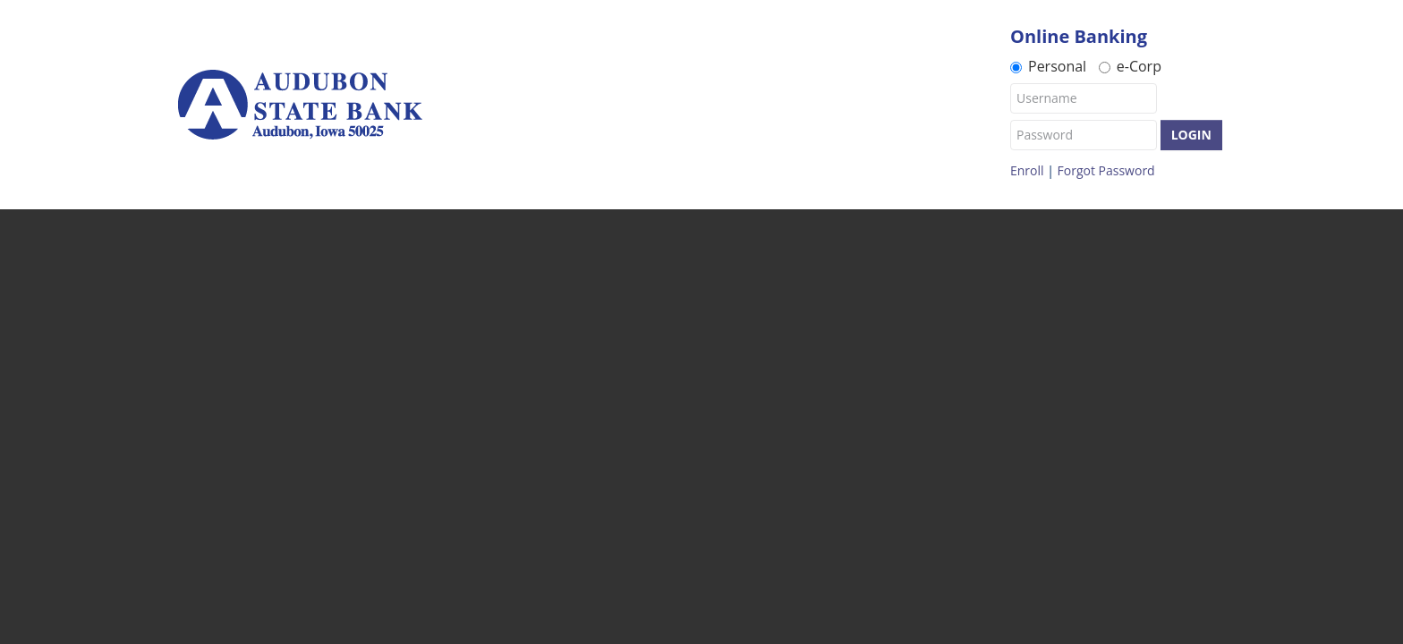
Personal (1048, 65)
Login (1191, 134)
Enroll (1027, 170)
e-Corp (1130, 65)
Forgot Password (1106, 170)
